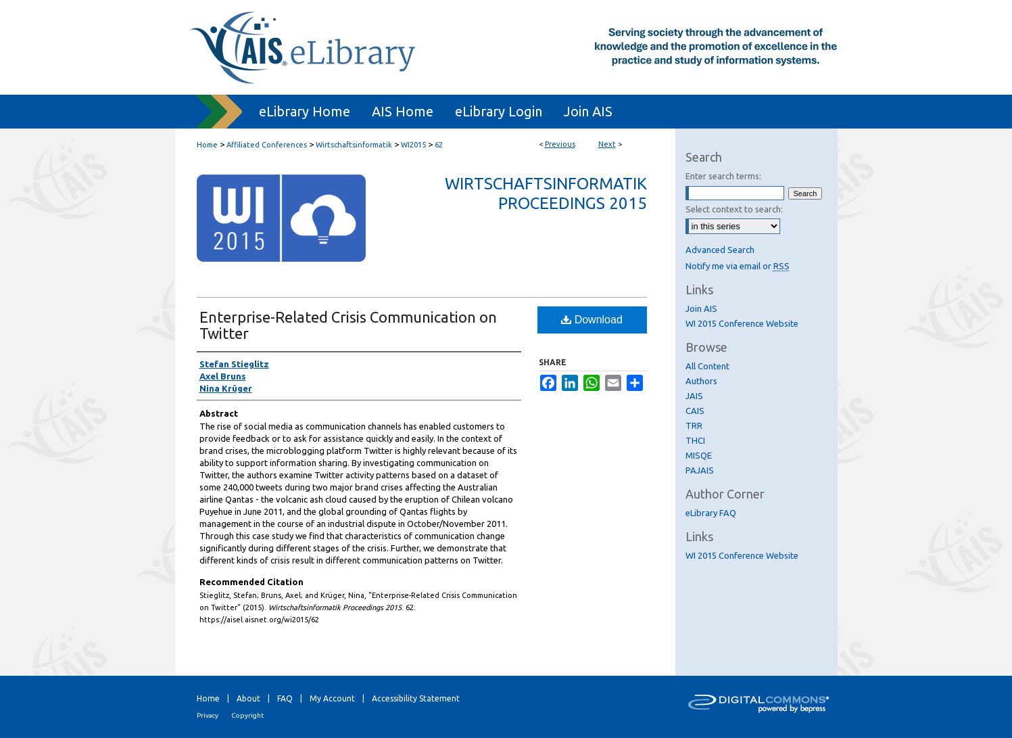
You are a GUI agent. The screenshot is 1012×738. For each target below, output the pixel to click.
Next (607, 144)
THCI (695, 440)
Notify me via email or (737, 266)
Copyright (247, 715)
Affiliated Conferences (266, 145)
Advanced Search (719, 249)
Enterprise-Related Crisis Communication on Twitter (348, 325)
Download (592, 319)
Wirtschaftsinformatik (354, 145)
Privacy (207, 715)
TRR (693, 425)
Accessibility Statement (416, 698)
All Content (707, 366)
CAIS (694, 410)
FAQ (285, 698)
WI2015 (413, 145)
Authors (701, 381)
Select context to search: (734, 209)
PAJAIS (699, 470)
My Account (332, 698)
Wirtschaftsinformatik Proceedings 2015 (546, 193)
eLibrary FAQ (710, 512)
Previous (560, 144)
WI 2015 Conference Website (741, 323)
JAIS (694, 395)
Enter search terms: (723, 176)
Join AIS (701, 308)
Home (207, 145)
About (248, 698)
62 (439, 145)
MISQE (698, 455)
